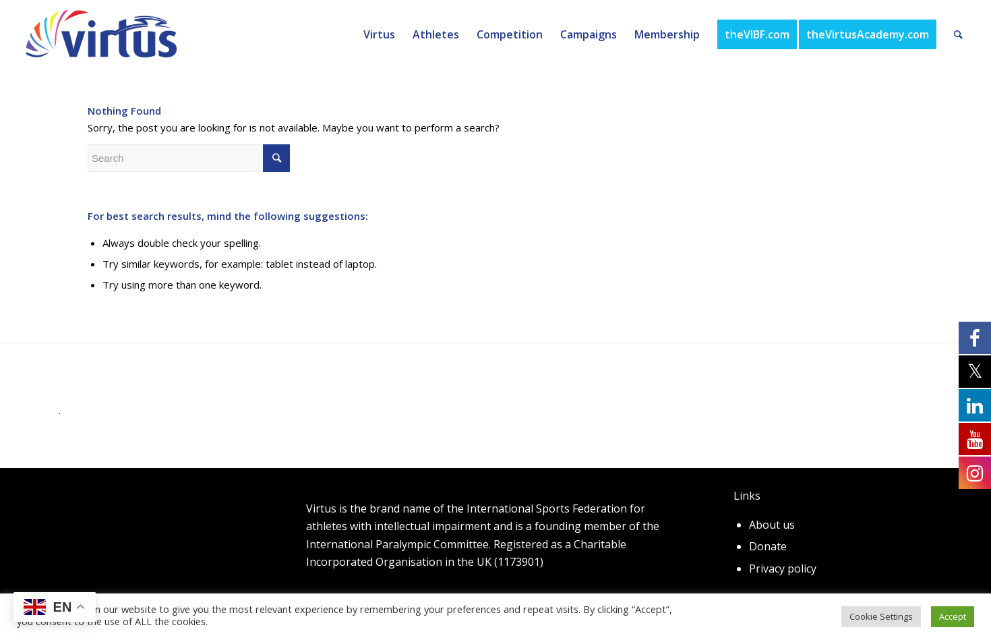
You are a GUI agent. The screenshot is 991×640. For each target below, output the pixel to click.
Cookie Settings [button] (881, 616)
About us (772, 524)
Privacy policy (782, 568)
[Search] (958, 34)
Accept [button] (952, 616)
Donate (768, 546)
